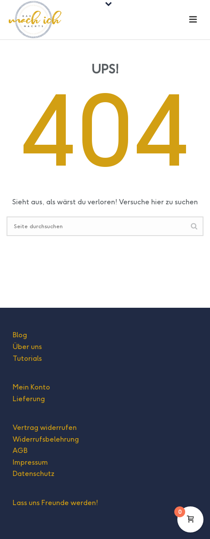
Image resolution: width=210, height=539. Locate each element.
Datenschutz (33, 473)
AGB (20, 450)
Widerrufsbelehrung (46, 439)
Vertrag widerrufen (45, 427)
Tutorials (27, 358)
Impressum (30, 462)
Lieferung (29, 398)
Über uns (27, 346)
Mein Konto (31, 387)
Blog (20, 334)
